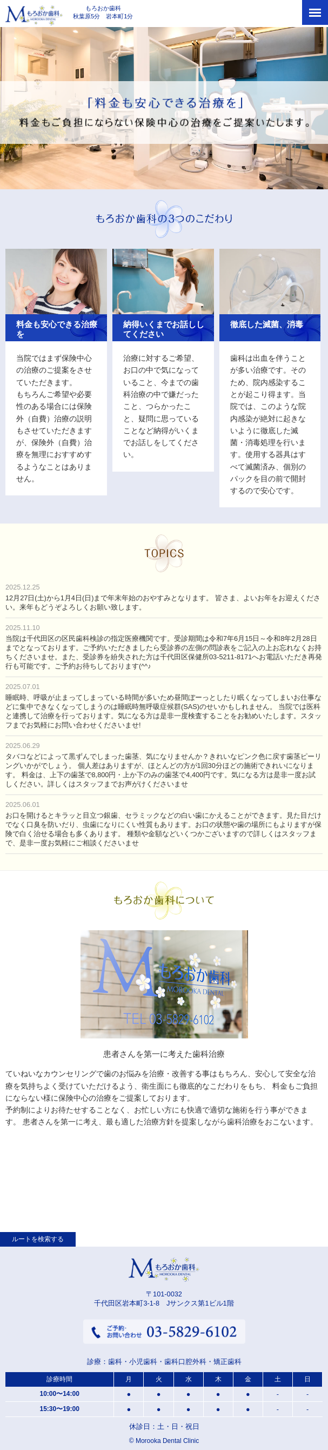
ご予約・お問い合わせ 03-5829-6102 (164, 1333)
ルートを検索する (38, 1239)
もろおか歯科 (41, 16)
